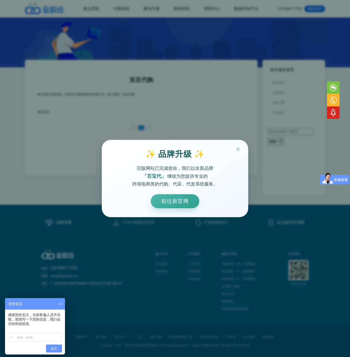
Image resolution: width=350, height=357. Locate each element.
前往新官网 (175, 201)
